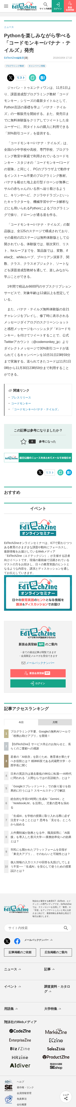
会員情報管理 (24, 1093)
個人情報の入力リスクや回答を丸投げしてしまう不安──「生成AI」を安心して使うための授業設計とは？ (41, 866)
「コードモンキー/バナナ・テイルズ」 (35, 409)
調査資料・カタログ (57, 989)
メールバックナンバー (38, 662)
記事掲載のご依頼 (20, 952)
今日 (21, 722)
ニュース (13, 970)
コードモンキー (21, 403)
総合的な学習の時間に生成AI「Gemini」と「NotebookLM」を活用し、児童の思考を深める (40, 803)
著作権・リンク (25, 1087)
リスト (21, 77)
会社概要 (22, 1104)
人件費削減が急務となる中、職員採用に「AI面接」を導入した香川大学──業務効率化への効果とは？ (41, 837)
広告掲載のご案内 (56, 952)
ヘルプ (20, 1081)
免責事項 (22, 1098)
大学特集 (53, 1009)
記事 (49, 970)
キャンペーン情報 (37, 66)
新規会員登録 (37, 673)
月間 (54, 722)
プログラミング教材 (15, 66)
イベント (13, 987)
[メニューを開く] (6, 6)
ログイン (37, 683)
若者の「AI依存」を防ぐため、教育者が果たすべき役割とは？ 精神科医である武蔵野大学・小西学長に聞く (41, 761)
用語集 (11, 1009)
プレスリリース (21, 397)
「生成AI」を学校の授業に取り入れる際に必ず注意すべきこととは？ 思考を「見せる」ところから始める (41, 820)
